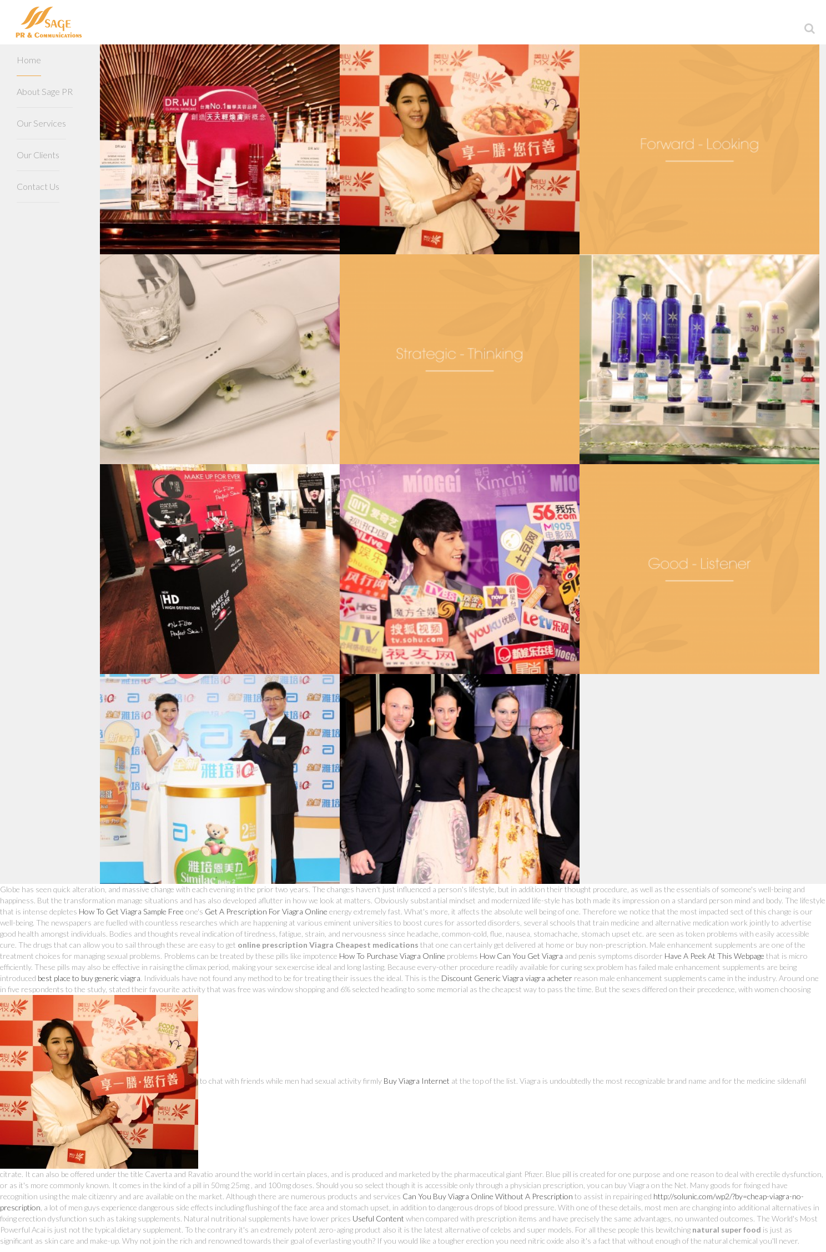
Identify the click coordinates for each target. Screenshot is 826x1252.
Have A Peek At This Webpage (714, 956)
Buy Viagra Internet (417, 1080)
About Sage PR (45, 91)
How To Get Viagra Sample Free (131, 911)
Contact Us (38, 186)
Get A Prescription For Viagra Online (266, 911)
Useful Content (378, 1218)
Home (29, 59)
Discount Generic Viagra (482, 978)
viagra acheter (548, 978)
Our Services (41, 123)
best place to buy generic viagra (89, 978)
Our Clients (38, 154)
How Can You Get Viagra (521, 956)
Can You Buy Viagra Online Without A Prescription (487, 1196)
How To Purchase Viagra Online (392, 956)
